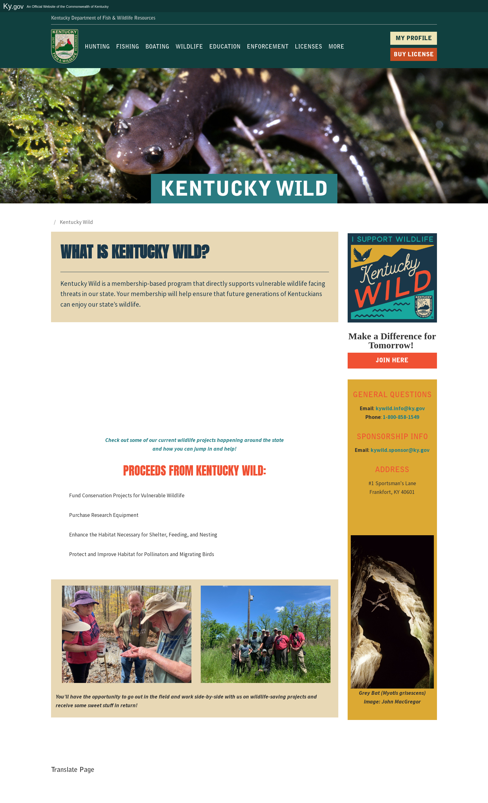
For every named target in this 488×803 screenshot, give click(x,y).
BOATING (157, 47)
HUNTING (97, 47)
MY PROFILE (414, 39)
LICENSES (308, 47)
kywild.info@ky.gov (400, 408)
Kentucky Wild (76, 222)
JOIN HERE (392, 361)
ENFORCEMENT (268, 47)
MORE (336, 47)
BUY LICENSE (414, 55)
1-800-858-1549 (401, 417)
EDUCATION (225, 47)
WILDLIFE (189, 47)
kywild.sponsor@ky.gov (400, 450)
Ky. (13, 6)
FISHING (127, 47)
